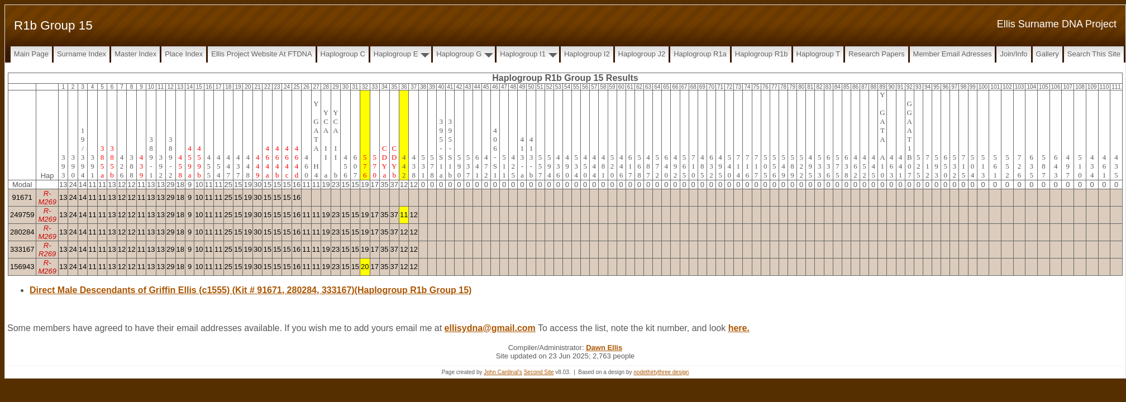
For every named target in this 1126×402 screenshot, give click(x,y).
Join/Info (1013, 54)
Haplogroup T (818, 54)
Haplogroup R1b (761, 54)
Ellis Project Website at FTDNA (261, 54)
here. (739, 328)
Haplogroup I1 (523, 54)
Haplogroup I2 (587, 54)
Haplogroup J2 (642, 54)
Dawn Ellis (604, 347)
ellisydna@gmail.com (490, 328)
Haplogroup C (343, 54)
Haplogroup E (396, 54)
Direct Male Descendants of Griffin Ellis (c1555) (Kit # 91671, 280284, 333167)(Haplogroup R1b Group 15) (250, 290)
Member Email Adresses (952, 54)
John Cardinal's (503, 372)
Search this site (1093, 54)
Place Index (184, 54)
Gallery (1047, 54)
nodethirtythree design (661, 372)
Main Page (31, 54)
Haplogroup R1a (700, 54)
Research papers (876, 54)
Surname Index (81, 54)
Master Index (135, 54)
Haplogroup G (458, 54)
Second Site (539, 372)
